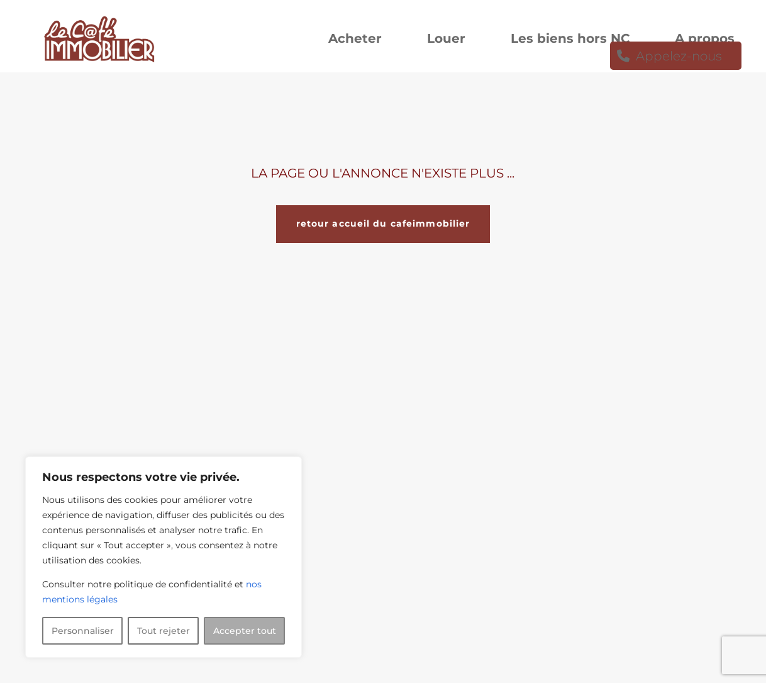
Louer (446, 40)
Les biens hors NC (570, 40)
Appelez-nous (679, 58)
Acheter (355, 40)
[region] (163, 557)
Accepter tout (244, 630)
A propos (705, 40)
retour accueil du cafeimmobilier (383, 223)
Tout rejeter (163, 630)
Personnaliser (83, 630)
